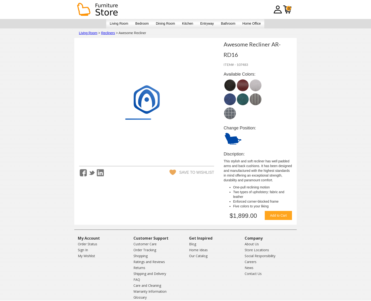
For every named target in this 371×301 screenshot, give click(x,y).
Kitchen (187, 23)
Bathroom (228, 23)
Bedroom (142, 23)
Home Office (252, 23)
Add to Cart (278, 215)
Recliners (108, 33)
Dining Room (165, 23)
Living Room (119, 23)
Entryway (207, 23)
